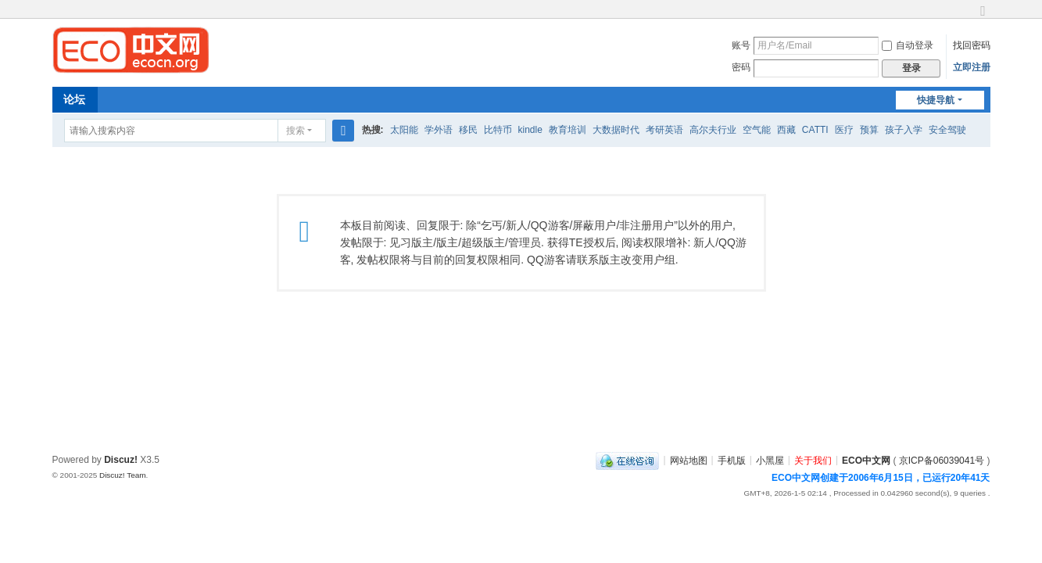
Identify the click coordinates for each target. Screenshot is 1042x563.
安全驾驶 (947, 129)
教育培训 (567, 129)
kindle (530, 129)
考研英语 (664, 129)
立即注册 (971, 67)
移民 (468, 129)
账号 (741, 45)
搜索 (295, 130)
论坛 (74, 99)
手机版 (732, 459)
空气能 (757, 129)
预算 (869, 129)
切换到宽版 (983, 17)
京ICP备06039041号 (941, 459)
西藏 (786, 129)
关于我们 (813, 459)
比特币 (498, 129)
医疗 (844, 129)
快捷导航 (935, 100)
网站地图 (688, 459)
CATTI (815, 129)
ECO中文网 (866, 459)
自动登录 (907, 45)
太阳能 (404, 129)
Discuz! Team (122, 475)
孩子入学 (903, 129)
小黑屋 (770, 459)
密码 (741, 67)
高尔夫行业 (712, 129)
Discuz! (121, 459)
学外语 (438, 129)
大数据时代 (616, 129)
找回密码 (971, 45)
